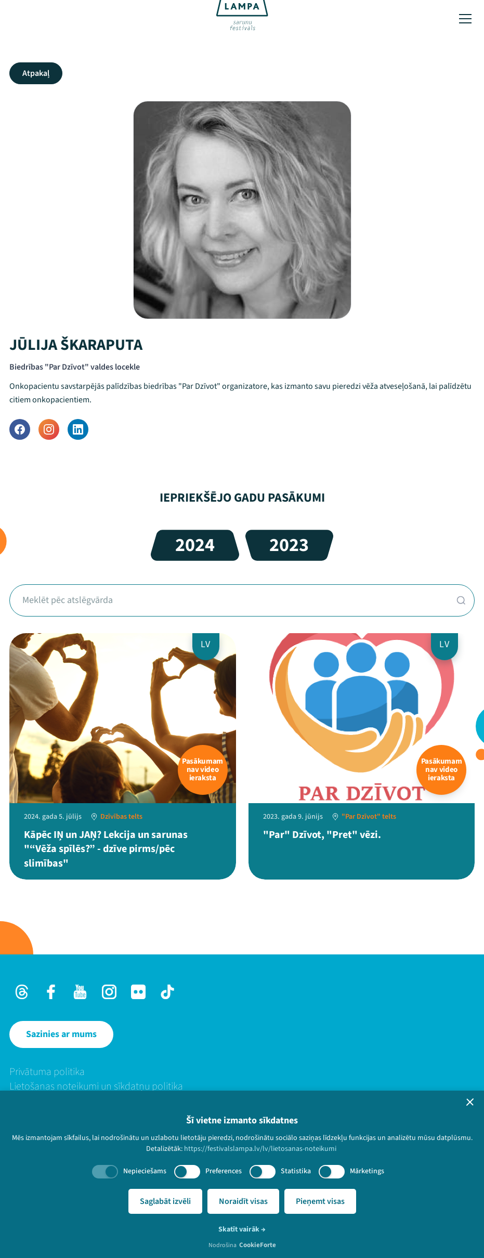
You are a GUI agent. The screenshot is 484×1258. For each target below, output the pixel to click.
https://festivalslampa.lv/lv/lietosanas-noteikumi (260, 1149)
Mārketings (367, 1171)
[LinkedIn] (78, 429)
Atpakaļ (35, 73)
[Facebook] (19, 429)
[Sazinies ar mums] (61, 1034)
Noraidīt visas (243, 1201)
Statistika (296, 1171)
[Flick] (138, 991)
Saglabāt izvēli (165, 1201)
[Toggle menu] (465, 18)
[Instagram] (48, 429)
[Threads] (21, 991)
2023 (289, 545)
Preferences (223, 1171)
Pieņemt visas (320, 1201)
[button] (470, 1102)
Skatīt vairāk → (242, 1229)
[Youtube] (80, 991)
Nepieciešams (144, 1171)
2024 (195, 545)
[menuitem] (242, 1072)
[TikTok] (167, 991)
